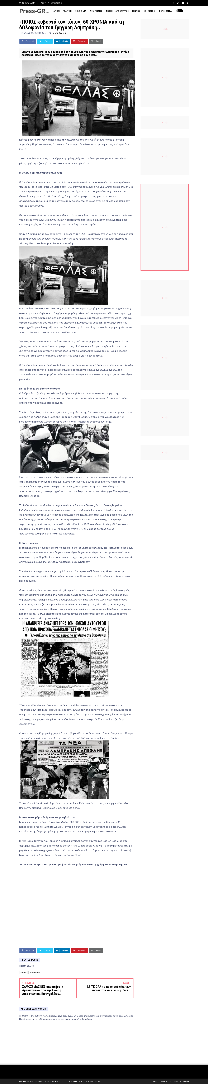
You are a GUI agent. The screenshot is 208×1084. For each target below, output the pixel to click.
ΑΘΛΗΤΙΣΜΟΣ (96, 11)
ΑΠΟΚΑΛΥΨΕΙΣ (122, 11)
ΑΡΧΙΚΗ (56, 11)
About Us (165, 1081)
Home (154, 1081)
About (43, 3)
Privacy (175, 1081)
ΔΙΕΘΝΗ (109, 11)
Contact (186, 1081)
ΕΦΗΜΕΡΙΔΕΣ (149, 11)
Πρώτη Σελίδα (59, 33)
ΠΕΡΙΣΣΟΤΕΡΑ (165, 11)
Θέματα (23, 972)
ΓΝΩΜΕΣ (136, 11)
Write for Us (56, 3)
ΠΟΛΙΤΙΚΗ (67, 11)
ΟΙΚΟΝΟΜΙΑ (80, 11)
